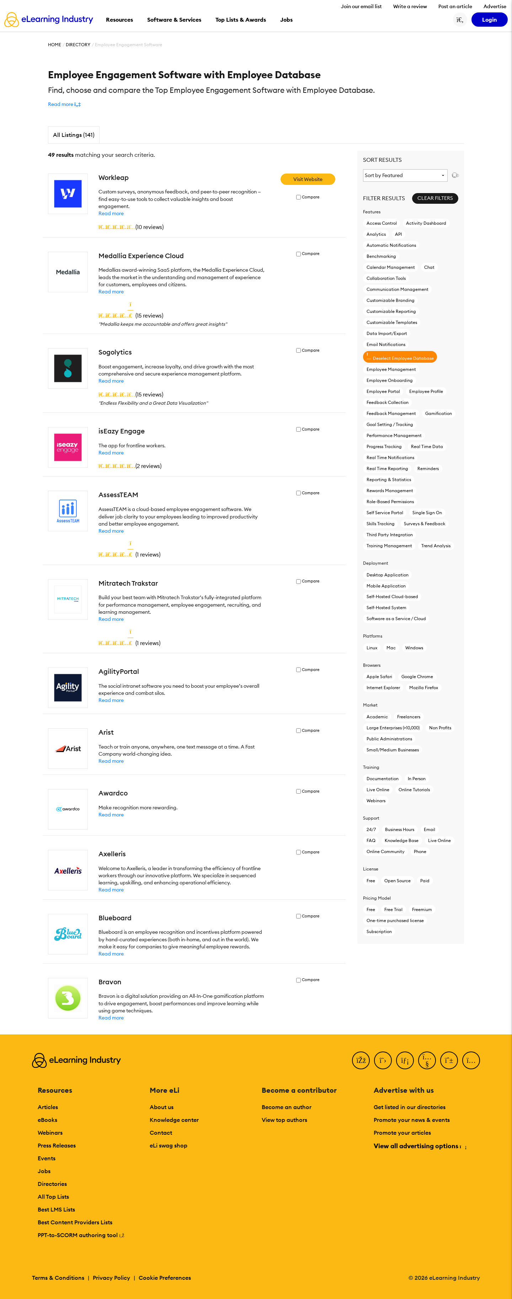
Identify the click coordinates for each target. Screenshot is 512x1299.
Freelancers (408, 716)
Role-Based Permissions (390, 501)
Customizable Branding (391, 300)
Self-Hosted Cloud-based (392, 596)
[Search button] (460, 19)
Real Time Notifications (390, 457)
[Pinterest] (449, 1060)
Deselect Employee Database (400, 356)
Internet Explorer (383, 687)
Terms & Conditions (58, 1277)
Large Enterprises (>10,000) (393, 727)
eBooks (47, 1119)
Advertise (495, 6)
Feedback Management (391, 413)
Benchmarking (381, 256)
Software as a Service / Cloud (396, 618)
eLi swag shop (168, 1145)
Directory (78, 44)
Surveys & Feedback (424, 523)
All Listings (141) (74, 134)
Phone (420, 851)
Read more (111, 213)
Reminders (428, 468)
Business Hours (399, 829)
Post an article (455, 6)
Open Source (397, 880)
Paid (425, 880)
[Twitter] (383, 1060)
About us (162, 1107)
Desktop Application (388, 574)
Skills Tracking (381, 523)
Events (46, 1158)
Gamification (438, 413)
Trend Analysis (435, 545)
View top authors (284, 1119)
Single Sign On (427, 512)
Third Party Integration (390, 534)
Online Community (386, 851)
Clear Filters (435, 198)
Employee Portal (383, 391)
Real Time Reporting (387, 468)
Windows (414, 647)
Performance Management (394, 435)
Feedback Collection (388, 402)
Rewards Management (390, 490)
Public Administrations (389, 738)
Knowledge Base (401, 840)
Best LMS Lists (56, 1209)
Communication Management (397, 289)
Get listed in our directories (410, 1107)
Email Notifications (386, 344)
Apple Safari (379, 676)
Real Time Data (427, 446)
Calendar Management (391, 267)
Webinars (376, 800)
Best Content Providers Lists (75, 1222)
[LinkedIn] (405, 1060)
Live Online (378, 789)
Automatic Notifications (391, 245)
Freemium (422, 909)
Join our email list (361, 6)
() (131, 226)
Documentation (383, 778)
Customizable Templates (392, 322)
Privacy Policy (111, 1277)
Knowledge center (174, 1119)
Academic (377, 716)
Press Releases (57, 1145)
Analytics (376, 234)
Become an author (286, 1107)
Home (54, 44)
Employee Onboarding (390, 380)
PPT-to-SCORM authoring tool (81, 1235)
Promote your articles (402, 1132)
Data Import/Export (387, 333)
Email (429, 829)
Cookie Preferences (165, 1277)
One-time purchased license (395, 920)
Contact (161, 1132)
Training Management (389, 545)
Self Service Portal (385, 512)
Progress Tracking (384, 446)
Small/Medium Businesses (393, 749)
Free (371, 880)
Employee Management (391, 369)
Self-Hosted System (386, 607)
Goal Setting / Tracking (390, 424)
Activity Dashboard (426, 223)
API (398, 234)
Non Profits (440, 727)
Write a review (410, 6)
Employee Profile (426, 391)
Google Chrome (417, 676)
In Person (417, 778)
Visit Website (307, 179)
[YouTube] (427, 1060)
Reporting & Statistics (389, 479)
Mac (391, 647)
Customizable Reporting (391, 311)
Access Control (382, 223)
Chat (429, 267)
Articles (48, 1107)
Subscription (379, 931)
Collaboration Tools (386, 278)
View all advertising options (420, 1146)
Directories (52, 1183)
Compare (310, 197)
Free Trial (393, 909)
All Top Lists (53, 1196)
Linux (372, 647)
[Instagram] (471, 1060)
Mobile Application (386, 586)
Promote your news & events (412, 1119)
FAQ (371, 840)
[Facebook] (361, 1060)
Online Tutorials (414, 789)
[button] (64, 104)
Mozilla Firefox (423, 687)
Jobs (44, 1171)
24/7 (371, 829)
